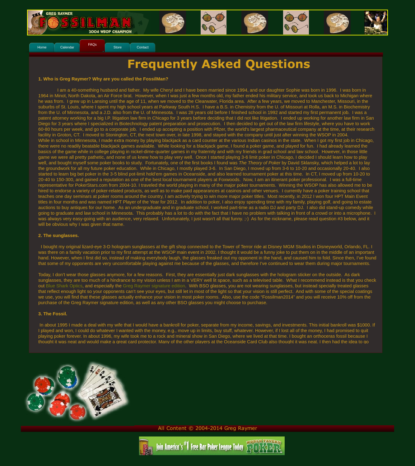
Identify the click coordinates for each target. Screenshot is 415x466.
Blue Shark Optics (64, 285)
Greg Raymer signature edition (154, 285)
